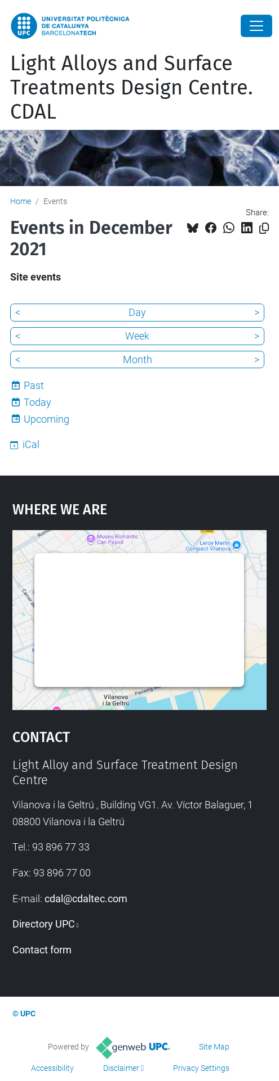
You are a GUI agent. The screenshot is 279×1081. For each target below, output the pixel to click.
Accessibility (52, 1068)
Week (137, 336)
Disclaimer (121, 1068)
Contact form (42, 950)
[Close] (256, 26)
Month (137, 359)
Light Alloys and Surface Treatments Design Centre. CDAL (131, 87)
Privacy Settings (201, 1068)
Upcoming (46, 419)
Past (34, 385)
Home (20, 201)
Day (137, 312)
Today (37, 402)
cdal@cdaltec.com (86, 898)
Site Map (214, 1046)
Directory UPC (43, 924)
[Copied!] (264, 228)
